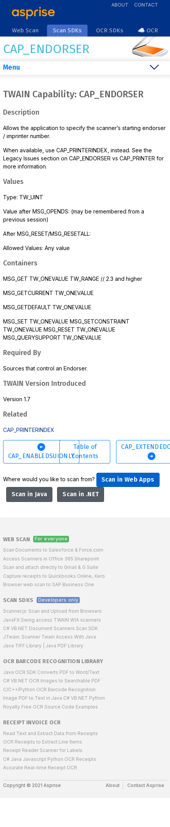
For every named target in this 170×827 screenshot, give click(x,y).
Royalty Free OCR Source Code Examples (50, 707)
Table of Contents (85, 451)
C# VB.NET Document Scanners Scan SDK (50, 628)
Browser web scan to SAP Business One (48, 584)
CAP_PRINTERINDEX (28, 430)
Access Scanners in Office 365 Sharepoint (51, 559)
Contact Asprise (145, 785)
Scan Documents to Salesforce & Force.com (53, 550)
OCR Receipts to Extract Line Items (42, 742)
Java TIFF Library (22, 646)
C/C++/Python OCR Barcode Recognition (49, 689)
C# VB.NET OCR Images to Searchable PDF (52, 681)
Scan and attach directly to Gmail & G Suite (50, 567)
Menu (11, 67)
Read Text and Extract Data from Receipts (50, 733)
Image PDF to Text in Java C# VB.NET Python (54, 698)
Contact (146, 5)
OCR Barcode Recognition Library (53, 661)
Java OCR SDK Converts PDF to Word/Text (51, 672)
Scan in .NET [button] (80, 494)
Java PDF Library (64, 646)
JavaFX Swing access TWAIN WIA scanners (52, 620)
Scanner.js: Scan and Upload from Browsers (52, 611)
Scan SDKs (18, 600)
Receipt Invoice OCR (32, 722)
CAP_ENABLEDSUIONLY (41, 451)
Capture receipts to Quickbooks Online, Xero (54, 576)
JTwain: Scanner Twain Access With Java (49, 637)
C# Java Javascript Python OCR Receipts (49, 759)
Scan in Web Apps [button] (128, 479)
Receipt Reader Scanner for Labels (42, 750)
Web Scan (16, 539)
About (119, 5)
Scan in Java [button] (29, 494)
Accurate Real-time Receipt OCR (40, 767)
